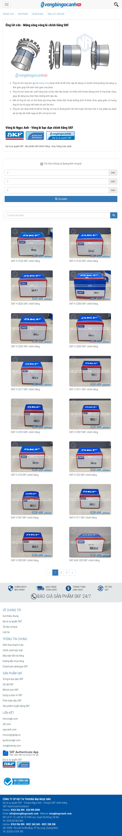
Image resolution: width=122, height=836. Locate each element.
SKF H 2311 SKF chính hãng (83, 389)
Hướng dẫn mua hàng (13, 661)
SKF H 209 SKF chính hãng (25, 560)
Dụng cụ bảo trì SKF (12, 695)
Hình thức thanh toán (13, 644)
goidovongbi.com (11, 740)
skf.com (7, 724)
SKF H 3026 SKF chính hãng (25, 303)
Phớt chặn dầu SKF (12, 700)
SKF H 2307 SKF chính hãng (83, 432)
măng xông (44, 83)
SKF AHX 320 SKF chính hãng (84, 560)
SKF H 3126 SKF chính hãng (25, 261)
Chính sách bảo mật (13, 650)
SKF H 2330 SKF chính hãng (83, 303)
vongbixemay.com (12, 745)
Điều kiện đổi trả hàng (13, 655)
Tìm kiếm (61, 199)
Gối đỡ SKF (8, 684)
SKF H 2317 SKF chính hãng (25, 389)
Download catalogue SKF (15, 666)
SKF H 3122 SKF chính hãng (83, 261)
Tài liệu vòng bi (10, 626)
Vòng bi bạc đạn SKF (13, 679)
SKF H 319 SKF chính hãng (25, 474)
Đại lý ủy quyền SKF (12, 621)
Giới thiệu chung (10, 616)
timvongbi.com (10, 718)
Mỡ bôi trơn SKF (11, 689)
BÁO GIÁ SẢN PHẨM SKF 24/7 (64, 596)
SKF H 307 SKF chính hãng (25, 517)
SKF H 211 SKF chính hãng (83, 517)
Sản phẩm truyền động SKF (16, 706)
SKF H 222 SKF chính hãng (83, 474)
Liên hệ (6, 632)
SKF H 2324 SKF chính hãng (25, 346)
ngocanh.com (9, 729)
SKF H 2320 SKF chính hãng (83, 346)
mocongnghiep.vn (12, 734)
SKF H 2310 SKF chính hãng (25, 432)
